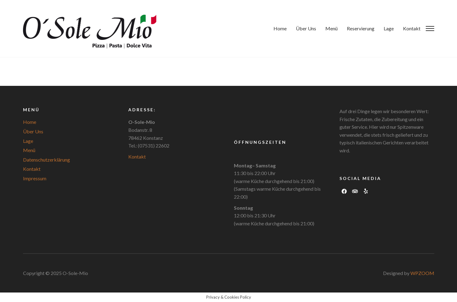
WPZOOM (422, 273)
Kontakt (411, 28)
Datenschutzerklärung (46, 159)
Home (280, 28)
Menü (331, 28)
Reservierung (360, 28)
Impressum (34, 178)
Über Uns (306, 28)
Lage (389, 28)
